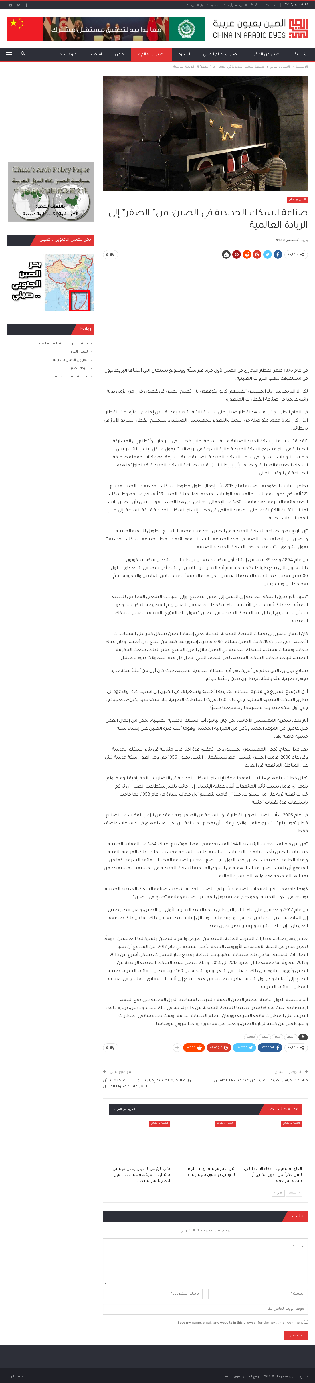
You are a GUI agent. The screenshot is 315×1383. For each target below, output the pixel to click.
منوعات (70, 54)
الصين (291, 1037)
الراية (10, 1376)
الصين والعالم (153, 54)
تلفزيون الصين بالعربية (71, 360)
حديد (277, 1037)
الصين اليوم (80, 352)
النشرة (184, 54)
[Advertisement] (205, 304)
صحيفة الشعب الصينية (71, 377)
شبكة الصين (79, 369)
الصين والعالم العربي (221, 54)
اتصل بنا (256, 4)
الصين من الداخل (267, 54)
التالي (278, 1192)
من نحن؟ (271, 4)
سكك (264, 1037)
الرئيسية (301, 54)
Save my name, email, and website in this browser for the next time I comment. (240, 1323)
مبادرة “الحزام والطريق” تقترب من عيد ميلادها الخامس (261, 1080)
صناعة (251, 1037)
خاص (119, 54)
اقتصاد (96, 54)
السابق (294, 1192)
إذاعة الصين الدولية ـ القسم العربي (63, 344)
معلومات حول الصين (204, 5)
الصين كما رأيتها (237, 5)
